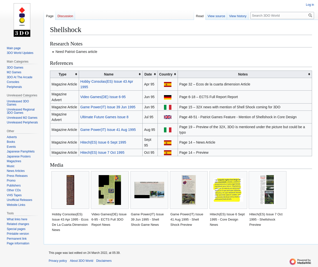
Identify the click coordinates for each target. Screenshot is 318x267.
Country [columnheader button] (165, 74)
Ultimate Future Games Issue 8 (104, 117)
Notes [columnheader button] (243, 74)
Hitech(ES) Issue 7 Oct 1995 (102, 152)
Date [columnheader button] (148, 74)
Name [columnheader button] (109, 74)
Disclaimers (104, 261)
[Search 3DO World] (282, 15)
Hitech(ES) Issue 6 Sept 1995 (103, 142)
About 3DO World (81, 261)
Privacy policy (58, 261)
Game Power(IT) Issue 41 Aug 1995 (108, 130)
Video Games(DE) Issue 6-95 (103, 97)
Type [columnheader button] (63, 74)
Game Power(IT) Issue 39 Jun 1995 (107, 107)
